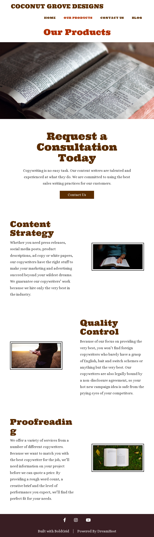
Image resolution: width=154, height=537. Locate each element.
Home (50, 18)
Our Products (78, 18)
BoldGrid (62, 531)
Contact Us (112, 18)
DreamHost (106, 531)
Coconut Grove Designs (57, 6)
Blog (137, 18)
